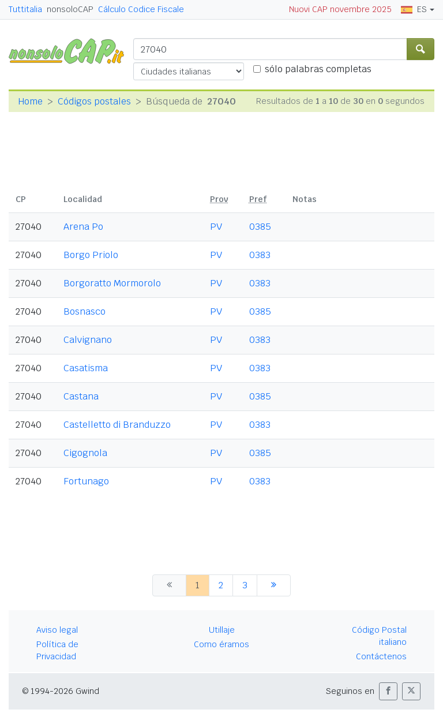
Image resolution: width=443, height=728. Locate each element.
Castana (81, 396)
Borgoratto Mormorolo (112, 283)
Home (30, 101)
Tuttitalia (25, 9)
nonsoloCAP (70, 9)
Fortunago (86, 481)
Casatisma (85, 368)
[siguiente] (274, 585)
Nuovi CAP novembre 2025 (340, 9)
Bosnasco (84, 311)
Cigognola (85, 453)
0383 (260, 255)
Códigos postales (94, 101)
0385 (260, 227)
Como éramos (221, 644)
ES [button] (414, 9)
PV (216, 227)
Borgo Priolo (90, 255)
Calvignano (87, 340)
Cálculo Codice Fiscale (141, 9)
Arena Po (83, 227)
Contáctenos (381, 656)
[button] (388, 691)
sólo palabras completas (318, 69)
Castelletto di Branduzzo (117, 425)
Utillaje (222, 630)
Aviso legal (57, 630)
